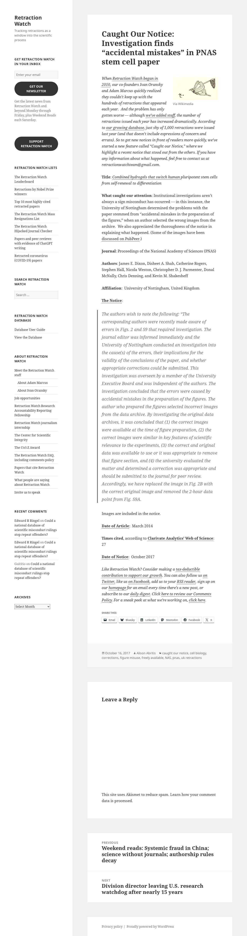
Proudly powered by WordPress (150, 926)
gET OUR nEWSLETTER (36, 88)
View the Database (28, 337)
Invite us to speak (27, 492)
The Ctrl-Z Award (27, 447)
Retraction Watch (28, 20)
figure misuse (130, 658)
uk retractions (191, 658)
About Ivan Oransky (32, 390)
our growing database (125, 127)
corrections (110, 658)
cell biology (198, 653)
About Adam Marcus (33, 383)
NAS (168, 658)
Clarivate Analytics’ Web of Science (180, 538)
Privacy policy (112, 926)
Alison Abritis (146, 653)
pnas (176, 658)
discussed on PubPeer (121, 238)
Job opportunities (27, 398)
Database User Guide (29, 330)
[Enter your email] (36, 75)
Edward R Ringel (26, 521)
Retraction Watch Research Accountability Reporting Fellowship (34, 410)
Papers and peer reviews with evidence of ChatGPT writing (33, 243)
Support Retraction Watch (36, 143)
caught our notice (175, 653)
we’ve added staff (160, 115)
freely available (152, 658)
